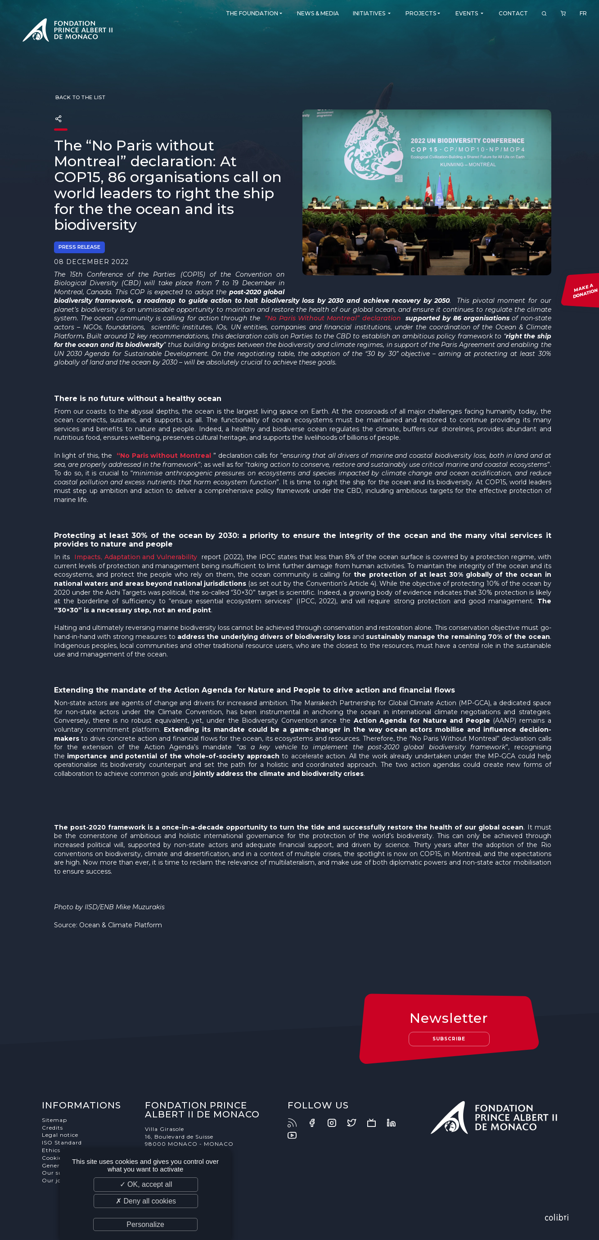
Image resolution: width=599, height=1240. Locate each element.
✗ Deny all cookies (146, 1201)
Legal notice (60, 1134)
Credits (52, 1127)
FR (583, 13)
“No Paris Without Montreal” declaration (333, 318)
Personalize (145, 1224)
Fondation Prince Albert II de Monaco (68, 31)
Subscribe (448, 1039)
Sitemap (54, 1120)
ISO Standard (62, 1142)
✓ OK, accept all (146, 1184)
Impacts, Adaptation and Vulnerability (136, 557)
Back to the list (80, 97)
